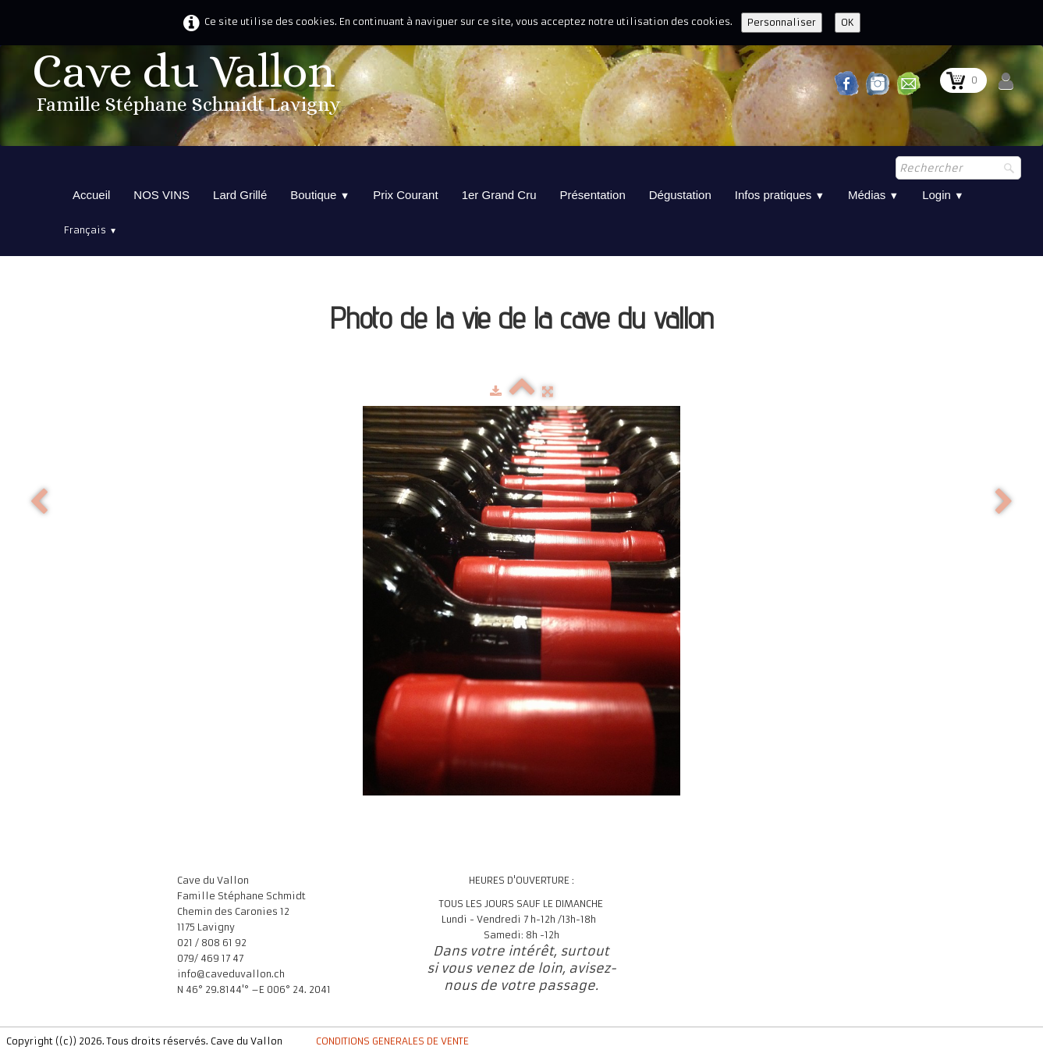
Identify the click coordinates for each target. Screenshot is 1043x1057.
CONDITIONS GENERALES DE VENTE (392, 1041)
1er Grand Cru (499, 194)
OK (847, 22)
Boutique (319, 194)
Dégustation (680, 194)
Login (943, 194)
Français (90, 230)
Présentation (593, 194)
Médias (873, 194)
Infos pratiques (780, 194)
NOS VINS (161, 194)
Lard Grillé (240, 194)
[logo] (189, 87)
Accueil (91, 194)
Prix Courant (405, 194)
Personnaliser (781, 22)
